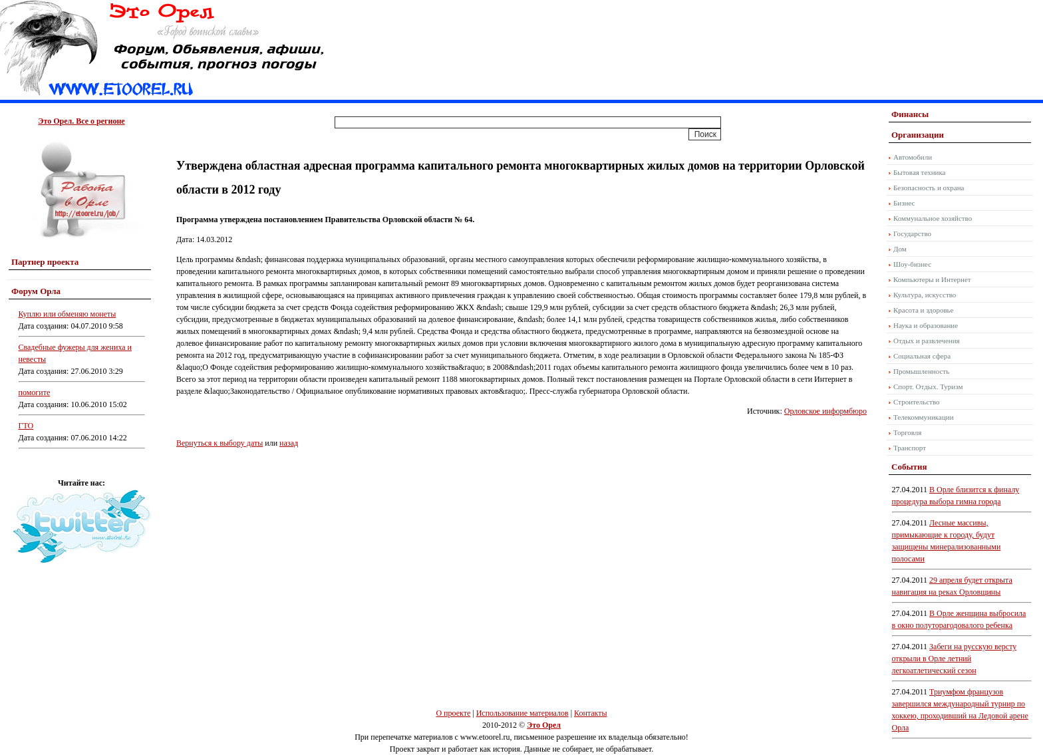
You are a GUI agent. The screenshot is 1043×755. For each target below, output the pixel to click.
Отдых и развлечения (926, 341)
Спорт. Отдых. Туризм (928, 386)
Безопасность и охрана (928, 188)
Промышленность (921, 371)
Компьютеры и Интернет (932, 279)
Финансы (910, 114)
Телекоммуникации (923, 417)
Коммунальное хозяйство (932, 218)
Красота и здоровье (923, 310)
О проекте (453, 713)
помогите (35, 392)
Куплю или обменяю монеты (67, 314)
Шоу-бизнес (912, 264)
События (909, 467)
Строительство (916, 402)
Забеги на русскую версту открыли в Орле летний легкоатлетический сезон (954, 658)
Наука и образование (925, 325)
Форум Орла (36, 291)
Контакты (590, 713)
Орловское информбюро (825, 411)
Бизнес (904, 203)
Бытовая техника (919, 172)
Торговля (907, 432)
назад (288, 443)
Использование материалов (522, 713)
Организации (917, 135)
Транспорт (909, 448)
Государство (912, 233)
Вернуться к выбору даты (219, 443)
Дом (900, 249)
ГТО (26, 425)
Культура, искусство (924, 295)
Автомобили (912, 157)
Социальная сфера (922, 356)
